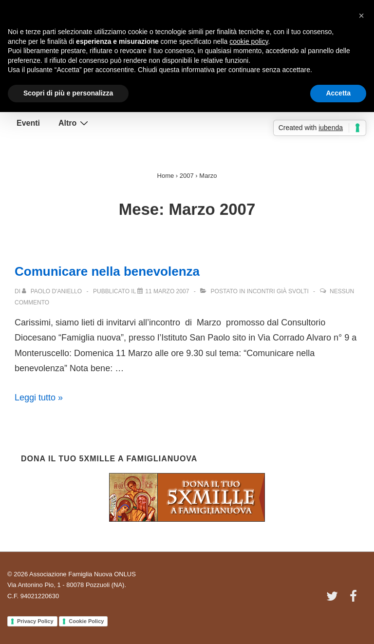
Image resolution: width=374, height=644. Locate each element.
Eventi (28, 123)
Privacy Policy (35, 621)
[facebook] (354, 599)
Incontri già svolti (278, 291)
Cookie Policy (86, 621)
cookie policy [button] (248, 41)
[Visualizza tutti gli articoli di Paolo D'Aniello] (52, 291)
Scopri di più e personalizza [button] (68, 93)
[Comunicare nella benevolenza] (167, 291)
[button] (361, 15)
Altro (74, 123)
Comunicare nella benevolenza (107, 271)
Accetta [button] (338, 93)
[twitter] (334, 599)
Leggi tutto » (39, 397)
